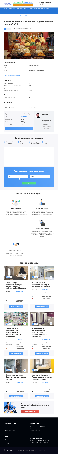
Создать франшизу (35, 430)
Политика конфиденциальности (27, 450)
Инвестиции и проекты (22, 8)
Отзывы (36, 8)
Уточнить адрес (34, 67)
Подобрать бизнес (30, 411)
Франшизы (12, 8)
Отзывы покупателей (10, 430)
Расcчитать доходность (11, 429)
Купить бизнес (18, 2)
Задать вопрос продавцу (47, 127)
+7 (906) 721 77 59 (45, 3)
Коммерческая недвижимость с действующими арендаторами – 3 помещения (39, 332)
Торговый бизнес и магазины (28, 16)
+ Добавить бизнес (22, 5)
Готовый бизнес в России (11, 16)
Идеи (31, 8)
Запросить (29, 183)
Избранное (7, 12)
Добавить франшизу (35, 429)
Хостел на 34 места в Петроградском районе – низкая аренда (42, 377)
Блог (6, 442)
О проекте (40, 8)
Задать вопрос (43, 450)
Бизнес (5, 8)
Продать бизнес (28, 2)
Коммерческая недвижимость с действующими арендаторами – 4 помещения (13, 332)
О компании (8, 440)
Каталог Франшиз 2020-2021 (37, 427)
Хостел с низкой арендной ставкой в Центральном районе (41, 284)
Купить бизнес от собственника (13, 427)
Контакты (46, 8)
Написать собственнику (16, 306)
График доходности (19, 128)
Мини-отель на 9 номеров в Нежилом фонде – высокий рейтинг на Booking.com (16, 285)
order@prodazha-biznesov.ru (46, 5)
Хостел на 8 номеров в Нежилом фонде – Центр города (16, 377)
